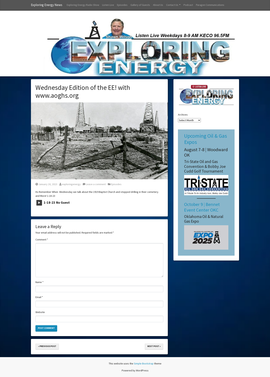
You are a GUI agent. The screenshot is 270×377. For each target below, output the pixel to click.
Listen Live (108, 5)
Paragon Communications (210, 5)
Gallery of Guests (140, 5)
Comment (41, 239)
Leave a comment (94, 184)
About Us (158, 5)
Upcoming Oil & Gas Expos (205, 139)
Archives (183, 114)
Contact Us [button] (172, 5)
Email (39, 297)
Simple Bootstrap (144, 363)
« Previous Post (47, 346)
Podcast (188, 5)
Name (39, 282)
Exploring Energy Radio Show (83, 5)
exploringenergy (70, 184)
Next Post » (154, 346)
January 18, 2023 (46, 184)
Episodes (122, 5)
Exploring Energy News (46, 5)
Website (40, 312)
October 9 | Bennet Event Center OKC (202, 207)
